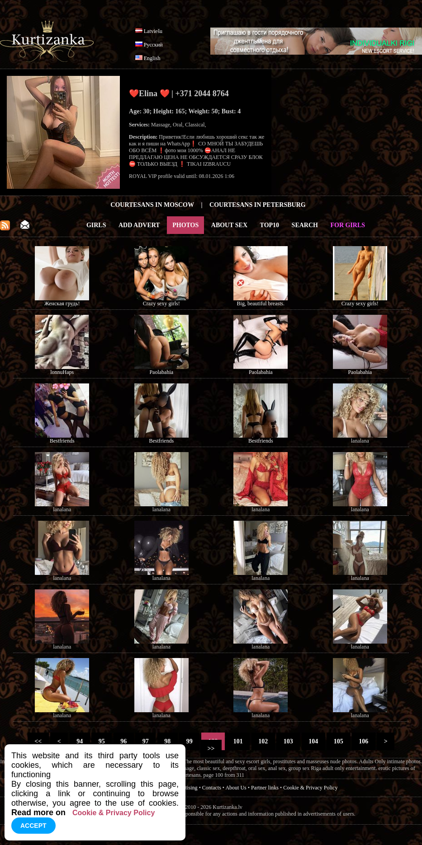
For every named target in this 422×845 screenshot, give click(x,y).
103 (288, 741)
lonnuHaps (62, 372)
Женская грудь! (62, 303)
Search (305, 225)
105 (338, 741)
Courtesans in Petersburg (257, 204)
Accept (33, 825)
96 (123, 741)
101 (238, 741)
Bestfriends (62, 441)
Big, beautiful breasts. (260, 303)
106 (363, 741)
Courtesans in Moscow (152, 204)
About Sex (229, 225)
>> (211, 748)
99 (189, 741)
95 (101, 741)
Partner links (265, 787)
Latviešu (153, 31)
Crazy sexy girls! (161, 303)
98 (167, 741)
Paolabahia (161, 372)
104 (313, 741)
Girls (96, 225)
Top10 (270, 225)
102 (263, 741)
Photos (185, 225)
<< (38, 741)
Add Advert (139, 225)
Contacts (211, 787)
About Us (235, 787)
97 (145, 741)
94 (80, 741)
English (152, 58)
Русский (153, 45)
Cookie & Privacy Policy (310, 787)
